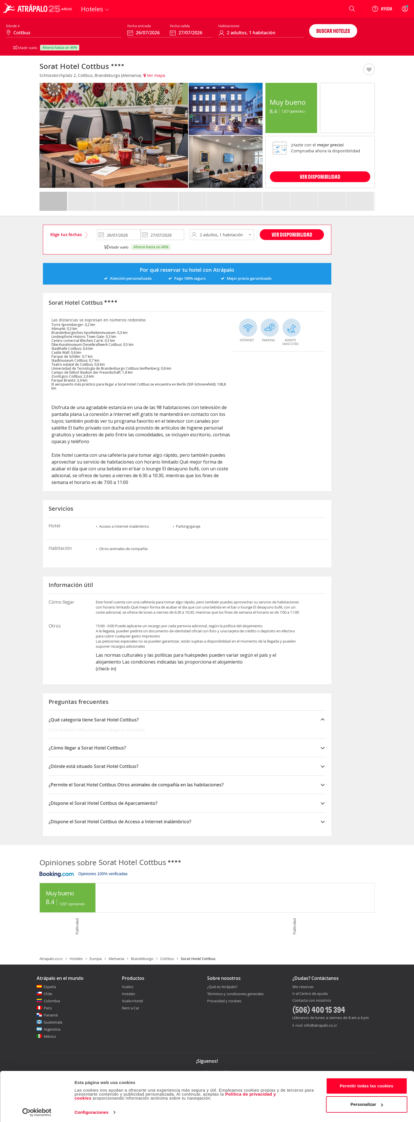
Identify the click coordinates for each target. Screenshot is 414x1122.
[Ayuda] (382, 8)
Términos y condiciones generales (235, 993)
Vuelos (127, 986)
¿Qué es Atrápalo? (222, 986)
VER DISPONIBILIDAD (320, 176)
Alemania (116, 958)
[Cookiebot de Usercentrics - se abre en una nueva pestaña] (37, 1111)
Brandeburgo (142, 958)
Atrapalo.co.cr (51, 958)
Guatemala (53, 1022)
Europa (96, 958)
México (50, 1036)
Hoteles (76, 958)
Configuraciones (91, 1110)
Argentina (52, 1029)
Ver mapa (154, 75)
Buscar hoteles (333, 30)
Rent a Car (130, 1008)
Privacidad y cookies (224, 1000)
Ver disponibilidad (292, 234)
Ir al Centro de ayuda (310, 994)
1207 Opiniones (293, 111)
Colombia (52, 1000)
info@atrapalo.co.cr (320, 1025)
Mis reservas (302, 987)
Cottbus (167, 958)
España (50, 986)
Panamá (51, 1015)
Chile (48, 993)
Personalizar (367, 1102)
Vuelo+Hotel (132, 1000)
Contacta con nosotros (311, 1000)
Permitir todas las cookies (367, 1084)
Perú (48, 1008)
